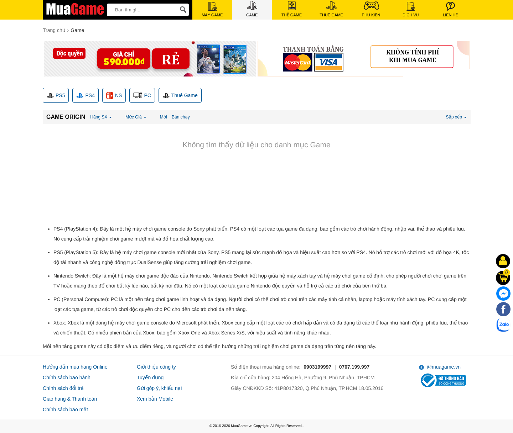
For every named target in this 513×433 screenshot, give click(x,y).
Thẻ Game (291, 9)
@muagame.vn (440, 367)
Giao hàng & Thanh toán (70, 399)
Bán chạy (181, 117)
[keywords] (140, 10)
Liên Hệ (450, 9)
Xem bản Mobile (155, 399)
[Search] (182, 10)
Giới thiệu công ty (156, 367)
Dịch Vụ (411, 9)
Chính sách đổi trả (63, 388)
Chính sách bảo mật (65, 409)
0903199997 (317, 367)
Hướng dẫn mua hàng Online (75, 367)
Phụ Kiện (371, 9)
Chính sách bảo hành (66, 377)
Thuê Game (331, 9)
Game (252, 9)
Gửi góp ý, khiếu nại (159, 388)
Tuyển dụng (150, 377)
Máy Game (212, 9)
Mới (163, 117)
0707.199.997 (354, 367)
